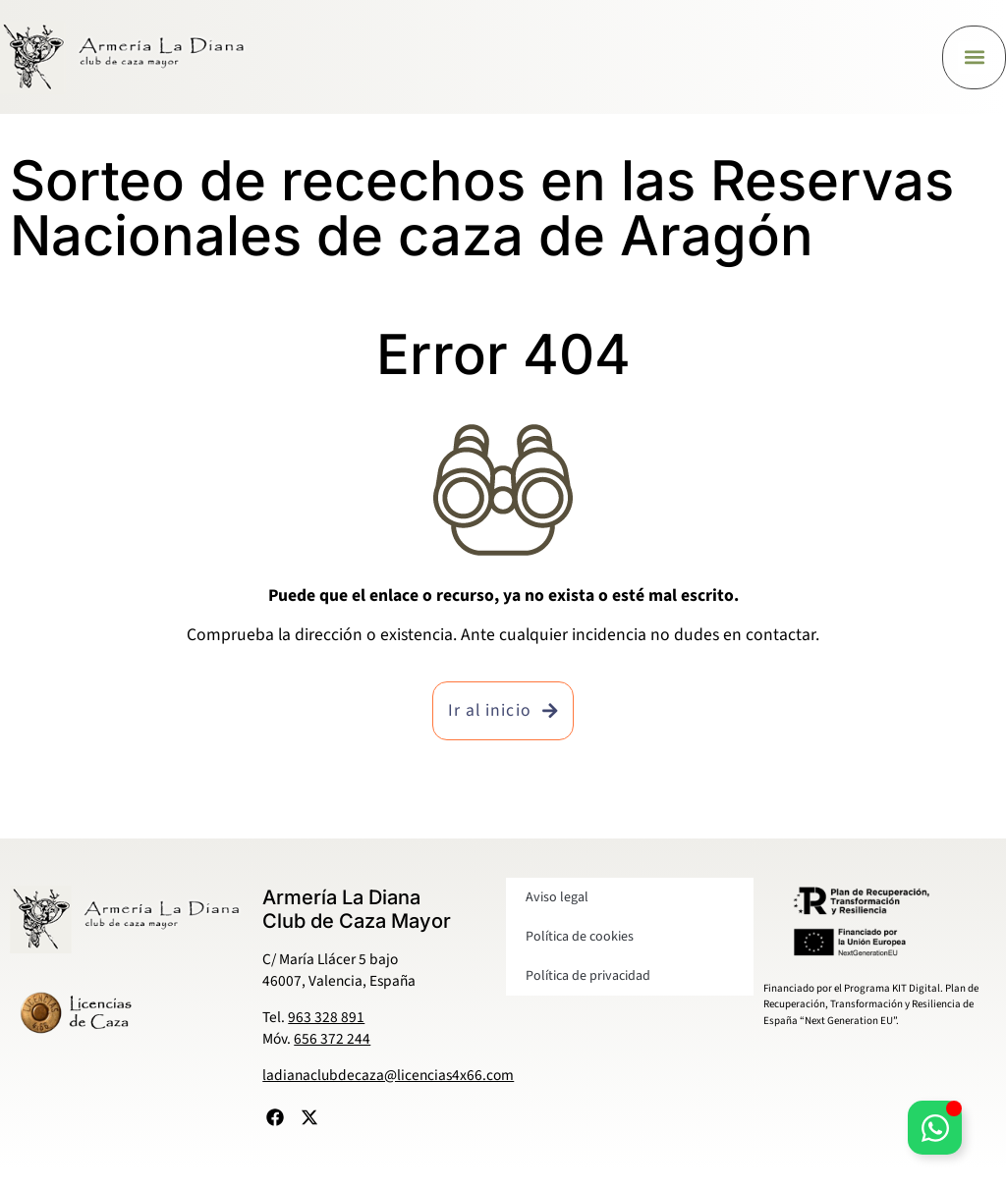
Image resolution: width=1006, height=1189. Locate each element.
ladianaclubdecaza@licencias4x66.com (388, 1075)
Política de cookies (580, 936)
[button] (974, 57)
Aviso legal (557, 897)
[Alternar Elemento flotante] (935, 1128)
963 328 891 (326, 1017)
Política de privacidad (588, 976)
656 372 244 (332, 1039)
